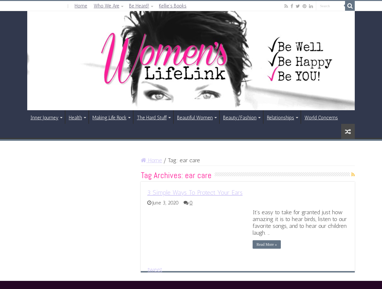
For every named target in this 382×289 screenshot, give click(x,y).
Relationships (280, 118)
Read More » (267, 244)
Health (75, 118)
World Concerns (321, 118)
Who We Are (106, 6)
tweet (155, 269)
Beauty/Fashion (240, 118)
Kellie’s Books (172, 6)
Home (81, 6)
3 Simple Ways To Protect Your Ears (195, 192)
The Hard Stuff (152, 118)
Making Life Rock (109, 118)
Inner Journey (44, 118)
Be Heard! (139, 6)
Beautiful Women (195, 118)
